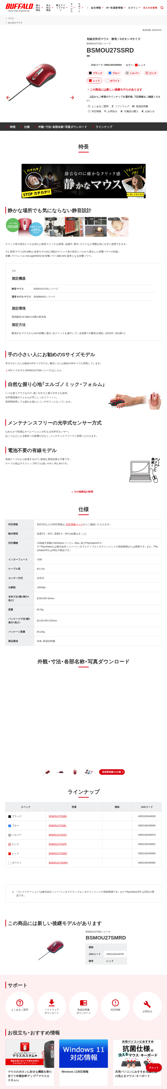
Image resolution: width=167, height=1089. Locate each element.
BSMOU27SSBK (58, 816)
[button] (112, 772)
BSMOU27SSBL (58, 825)
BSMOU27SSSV (58, 834)
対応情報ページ (74, 524)
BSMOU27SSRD (58, 853)
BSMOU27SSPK (58, 844)
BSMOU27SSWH (58, 862)
